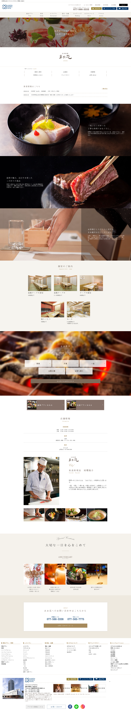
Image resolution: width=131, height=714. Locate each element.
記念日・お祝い (93, 654)
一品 (93, 363)
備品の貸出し (48, 664)
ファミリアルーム (5, 654)
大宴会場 (47, 650)
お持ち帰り (79, 371)
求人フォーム (114, 658)
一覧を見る (104, 88)
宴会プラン (48, 648)
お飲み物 (51, 371)
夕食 (65, 363)
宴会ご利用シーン (49, 662)
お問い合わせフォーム (65, 625)
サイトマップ (114, 670)
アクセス (101, 15)
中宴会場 (47, 652)
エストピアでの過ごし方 (95, 646)
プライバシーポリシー (116, 668)
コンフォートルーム (6, 652)
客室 (42, 15)
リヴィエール (26, 648)
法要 (90, 652)
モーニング (26, 650)
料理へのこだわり (115, 648)
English (123, 4)
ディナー (25, 654)
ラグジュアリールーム (7, 656)
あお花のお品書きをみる (65, 381)
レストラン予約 (86, 679)
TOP (25, 68)
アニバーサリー (65, 75)
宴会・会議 (65, 15)
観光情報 (97, 4)
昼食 (38, 363)
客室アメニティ (5, 662)
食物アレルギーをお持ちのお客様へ (120, 664)
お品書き (65, 72)
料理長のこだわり (38, 75)
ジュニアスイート (5, 658)
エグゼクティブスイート (7, 660)
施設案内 (69, 652)
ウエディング (77, 15)
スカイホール (48, 658)
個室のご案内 (38, 72)
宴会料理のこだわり (50, 660)
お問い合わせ (92, 75)
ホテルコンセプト (71, 648)
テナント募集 (114, 660)
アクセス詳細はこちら (35, 706)
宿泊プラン (30, 15)
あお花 (25, 660)
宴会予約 (100, 679)
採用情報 (105, 4)
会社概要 (113, 4)
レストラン (53, 15)
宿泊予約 (96, 8)
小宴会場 (47, 654)
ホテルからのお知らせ (75, 4)
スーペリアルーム (5, 650)
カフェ (25, 656)
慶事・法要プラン (27, 672)
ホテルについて (89, 15)
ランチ (25, 652)
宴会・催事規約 (49, 666)
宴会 (90, 650)
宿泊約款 (3, 664)
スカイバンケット (49, 656)
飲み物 (25, 668)
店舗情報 (93, 72)
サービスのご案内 (71, 650)
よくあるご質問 (88, 4)
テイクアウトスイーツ (29, 658)
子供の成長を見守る (94, 648)
